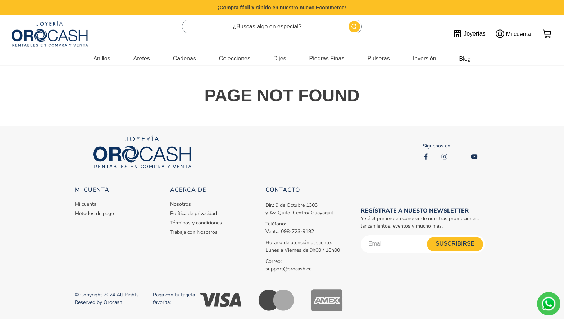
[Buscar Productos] (354, 26)
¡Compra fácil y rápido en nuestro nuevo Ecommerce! (282, 7)
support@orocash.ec (288, 268)
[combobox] (272, 26)
